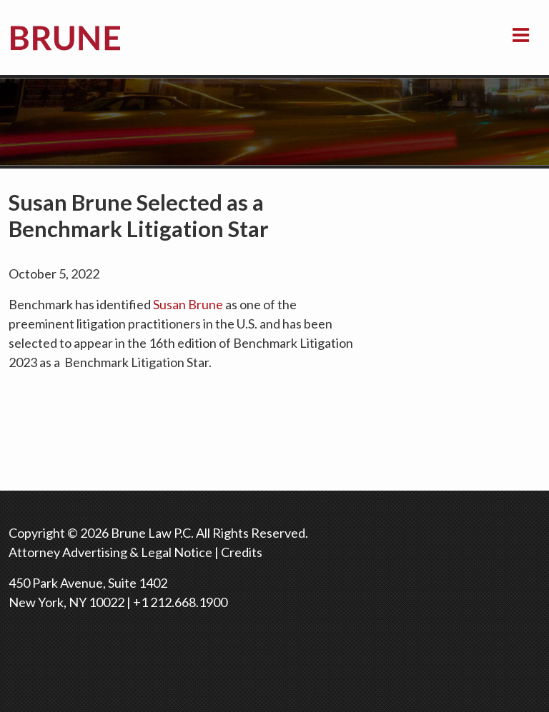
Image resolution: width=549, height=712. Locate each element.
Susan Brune (188, 304)
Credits (241, 552)
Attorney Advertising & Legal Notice (110, 552)
